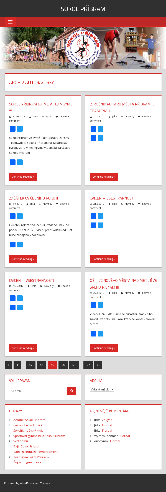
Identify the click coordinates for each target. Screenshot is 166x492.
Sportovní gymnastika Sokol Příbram (39, 436)
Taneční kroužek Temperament (35, 452)
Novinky (129, 116)
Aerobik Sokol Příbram (29, 420)
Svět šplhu (20, 441)
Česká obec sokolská (27, 425)
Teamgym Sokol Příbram (31, 457)
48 (41, 365)
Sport (49, 116)
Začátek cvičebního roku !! (34, 198)
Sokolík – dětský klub (28, 430)
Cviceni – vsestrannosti (32, 280)
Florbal (107, 425)
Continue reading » (23, 176)
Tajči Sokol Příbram (27, 446)
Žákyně (107, 420)
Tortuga (45, 483)
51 (74, 365)
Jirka (35, 116)
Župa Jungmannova (27, 462)
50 (63, 365)
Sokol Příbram (83, 9)
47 (30, 365)
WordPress (27, 483)
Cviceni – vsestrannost (112, 198)
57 (88, 365)
